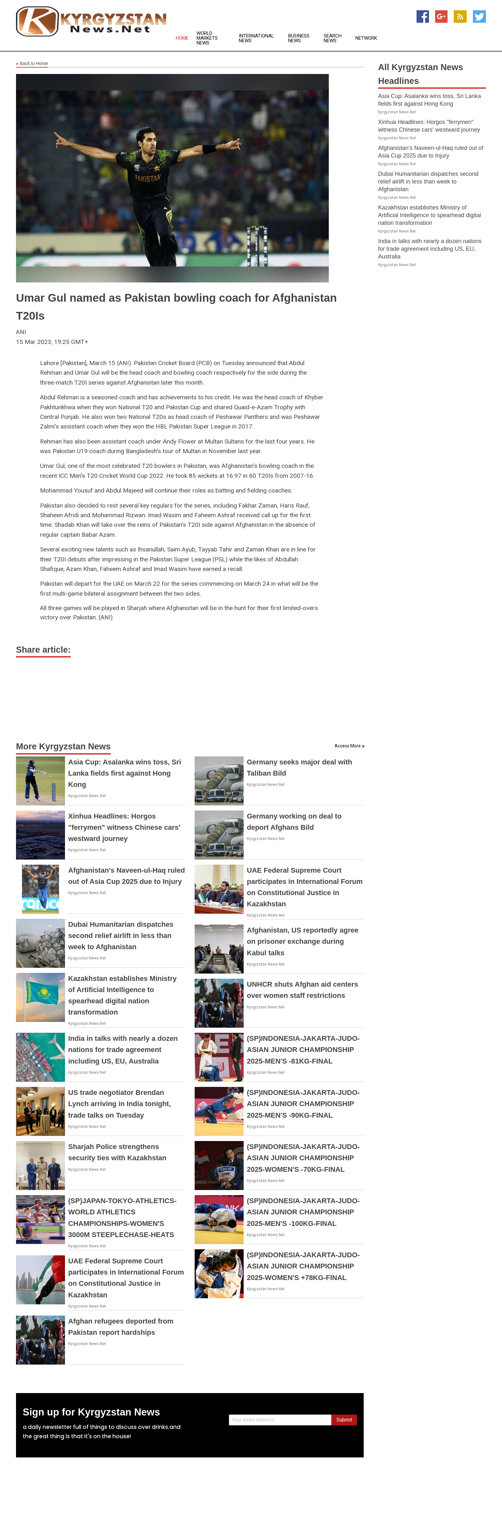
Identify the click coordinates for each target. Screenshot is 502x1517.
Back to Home (32, 64)
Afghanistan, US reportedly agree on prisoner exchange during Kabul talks (302, 941)
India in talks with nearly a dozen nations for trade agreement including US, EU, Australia (123, 1049)
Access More (348, 745)
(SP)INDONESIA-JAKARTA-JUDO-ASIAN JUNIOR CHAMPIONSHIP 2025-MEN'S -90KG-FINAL (303, 1104)
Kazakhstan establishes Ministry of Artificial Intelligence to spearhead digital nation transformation (429, 215)
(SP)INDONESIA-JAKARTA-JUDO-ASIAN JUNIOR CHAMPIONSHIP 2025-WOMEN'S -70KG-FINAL (303, 1158)
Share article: (43, 650)
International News (256, 38)
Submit (344, 1420)
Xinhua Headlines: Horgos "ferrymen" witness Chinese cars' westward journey (124, 827)
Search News (333, 38)
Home (182, 38)
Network (366, 38)
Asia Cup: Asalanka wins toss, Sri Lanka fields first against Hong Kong (124, 773)
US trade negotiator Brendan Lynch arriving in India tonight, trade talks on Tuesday (119, 1104)
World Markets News (207, 38)
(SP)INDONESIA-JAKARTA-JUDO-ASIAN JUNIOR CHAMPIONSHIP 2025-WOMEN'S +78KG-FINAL (303, 1266)
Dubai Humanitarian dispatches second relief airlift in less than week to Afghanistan (121, 935)
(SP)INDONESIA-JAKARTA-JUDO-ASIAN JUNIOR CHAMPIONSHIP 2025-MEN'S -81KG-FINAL (303, 1049)
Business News (299, 38)
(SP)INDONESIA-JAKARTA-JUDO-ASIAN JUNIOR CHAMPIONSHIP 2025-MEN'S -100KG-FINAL (303, 1212)
